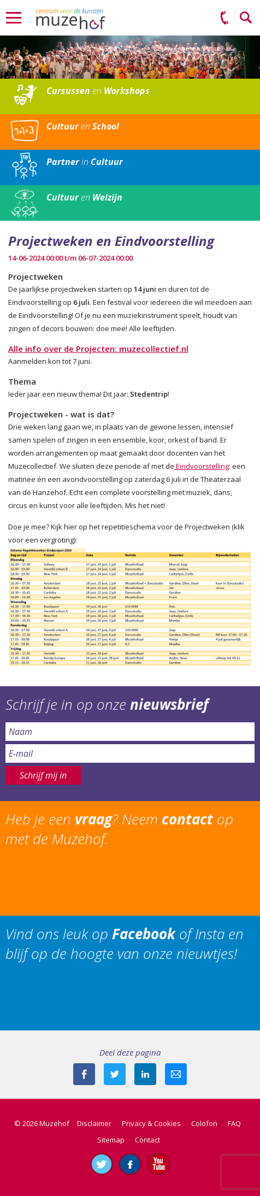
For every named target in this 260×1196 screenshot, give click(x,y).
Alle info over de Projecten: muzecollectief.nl (98, 348)
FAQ (234, 1123)
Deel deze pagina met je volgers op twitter (115, 1074)
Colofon (204, 1123)
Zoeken (246, 18)
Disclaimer (94, 1123)
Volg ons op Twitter (101, 1164)
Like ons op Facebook (130, 1164)
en (98, 91)
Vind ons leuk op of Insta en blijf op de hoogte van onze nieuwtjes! (124, 943)
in (84, 162)
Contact (147, 1140)
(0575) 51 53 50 (224, 18)
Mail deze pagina (176, 1074)
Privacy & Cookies (151, 1123)
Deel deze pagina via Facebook (84, 1074)
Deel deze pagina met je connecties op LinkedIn (145, 1074)
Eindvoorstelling (201, 466)
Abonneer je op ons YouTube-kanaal (158, 1164)
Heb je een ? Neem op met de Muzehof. (119, 829)
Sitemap (111, 1140)
